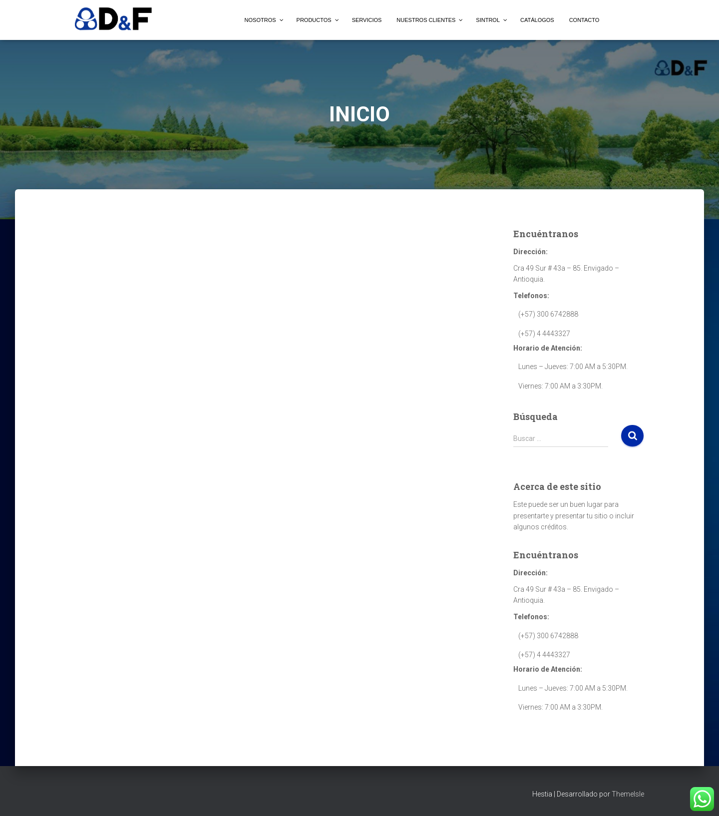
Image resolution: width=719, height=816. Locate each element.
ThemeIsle (628, 794)
